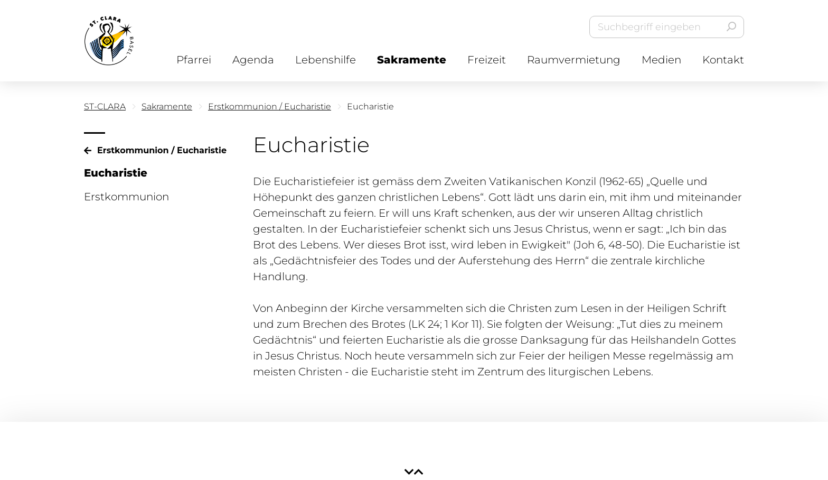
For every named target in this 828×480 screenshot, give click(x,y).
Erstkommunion (126, 196)
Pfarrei (193, 60)
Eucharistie (115, 173)
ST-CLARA (105, 106)
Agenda (253, 60)
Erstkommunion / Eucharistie (269, 106)
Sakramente (411, 60)
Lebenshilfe (325, 60)
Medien (661, 60)
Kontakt (723, 60)
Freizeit (486, 60)
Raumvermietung (573, 60)
